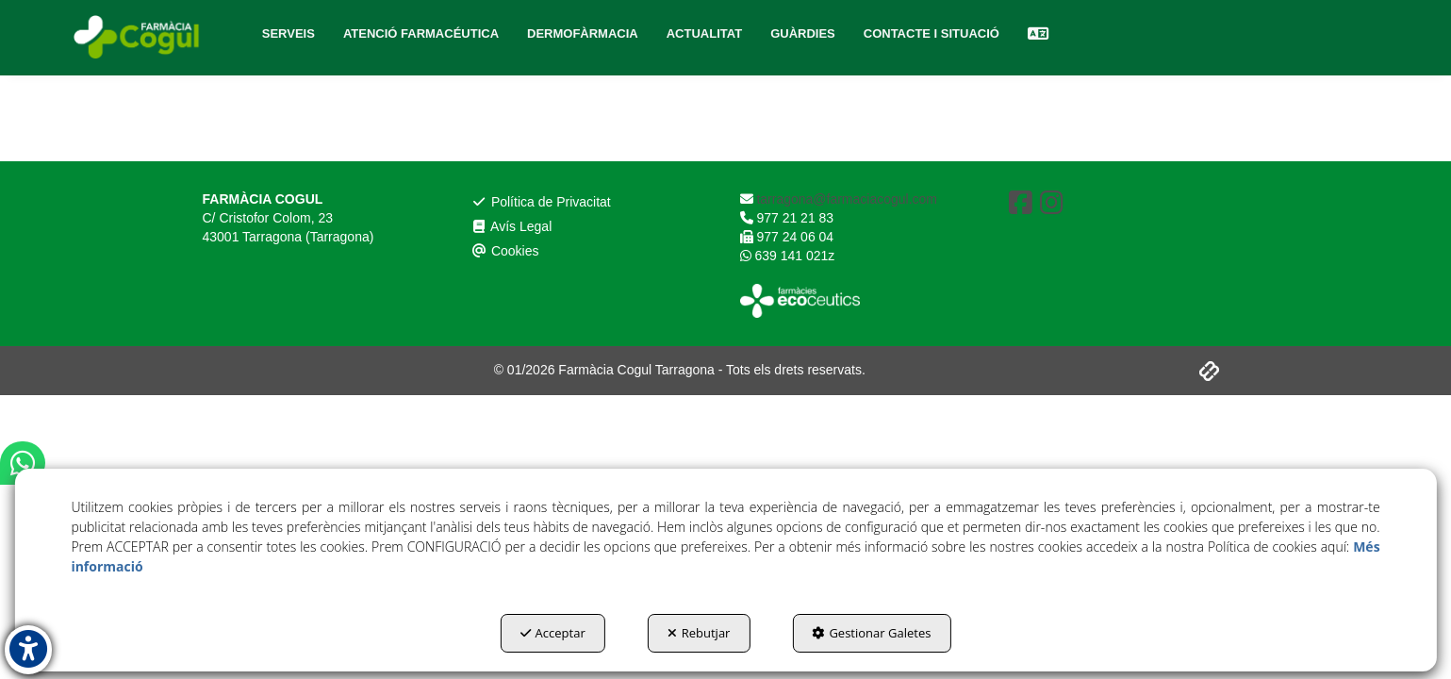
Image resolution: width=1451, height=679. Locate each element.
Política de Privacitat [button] (541, 201)
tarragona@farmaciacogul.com (845, 199)
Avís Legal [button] (511, 226)
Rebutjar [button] (699, 632)
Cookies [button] (505, 250)
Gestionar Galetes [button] (871, 632)
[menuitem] (288, 34)
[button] (139, 37)
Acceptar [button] (552, 632)
